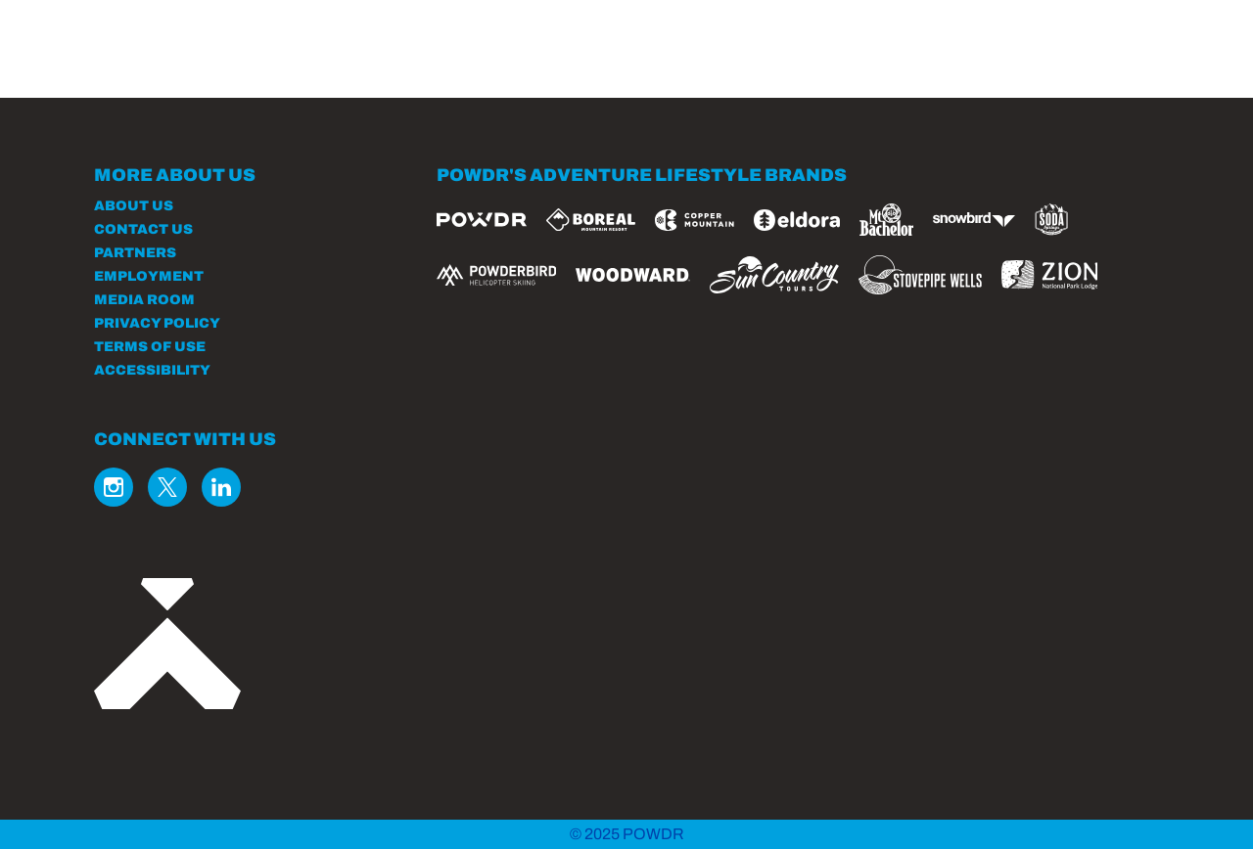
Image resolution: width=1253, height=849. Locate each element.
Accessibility (152, 370)
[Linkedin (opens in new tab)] (221, 487)
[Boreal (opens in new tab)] (590, 219)
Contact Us (143, 229)
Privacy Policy (157, 323)
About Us (133, 206)
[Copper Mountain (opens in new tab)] (694, 220)
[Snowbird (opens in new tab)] (974, 219)
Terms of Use (150, 346)
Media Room (144, 299)
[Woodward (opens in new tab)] (633, 275)
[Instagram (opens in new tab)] (113, 487)
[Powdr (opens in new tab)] (482, 219)
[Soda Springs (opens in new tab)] (1051, 219)
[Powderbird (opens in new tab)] (496, 275)
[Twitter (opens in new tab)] (167, 487)
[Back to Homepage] (241, 645)
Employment (149, 276)
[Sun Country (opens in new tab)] (774, 274)
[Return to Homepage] (214, 61)
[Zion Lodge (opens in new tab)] (1049, 275)
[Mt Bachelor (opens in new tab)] (886, 219)
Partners (135, 253)
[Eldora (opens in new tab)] (797, 220)
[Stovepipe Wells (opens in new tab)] (920, 274)
